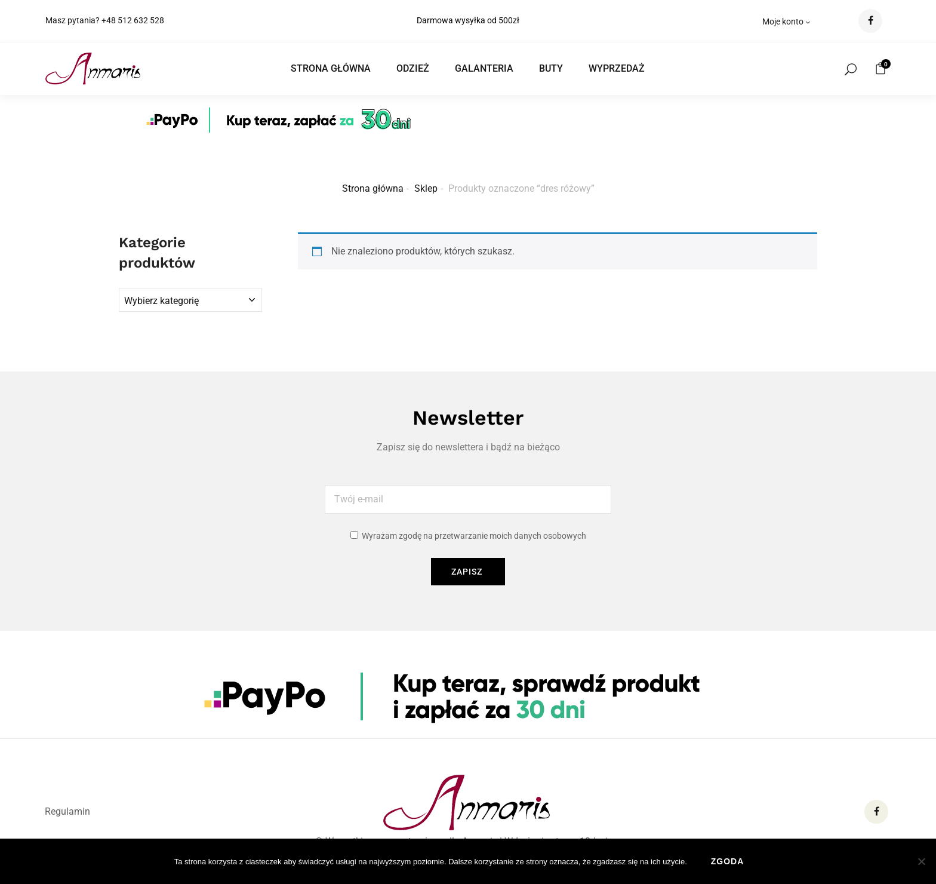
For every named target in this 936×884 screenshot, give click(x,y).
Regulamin (67, 811)
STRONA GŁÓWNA (331, 68)
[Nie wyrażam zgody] (921, 861)
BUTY (551, 68)
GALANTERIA (484, 68)
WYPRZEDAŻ (617, 68)
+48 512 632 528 (132, 20)
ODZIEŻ (412, 68)
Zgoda (727, 861)
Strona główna (373, 188)
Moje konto (787, 21)
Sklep (426, 188)
